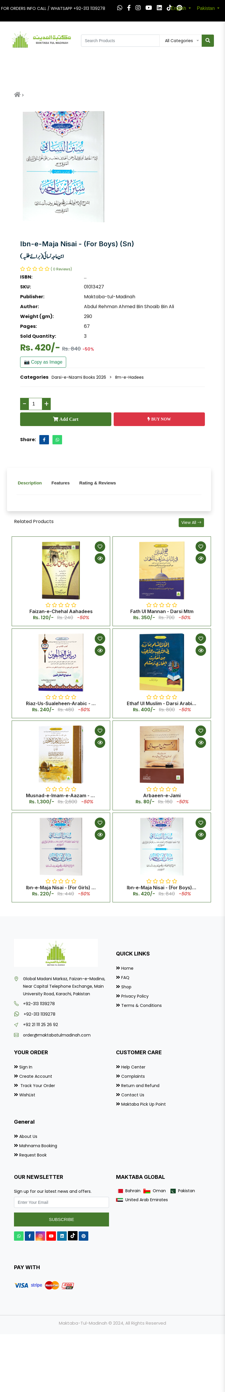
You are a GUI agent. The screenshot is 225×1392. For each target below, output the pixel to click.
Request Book (33, 1155)
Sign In (25, 1067)
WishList (27, 1095)
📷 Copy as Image (43, 362)
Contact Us (132, 1095)
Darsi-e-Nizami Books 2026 (79, 377)
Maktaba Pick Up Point (143, 1104)
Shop (126, 987)
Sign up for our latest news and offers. (53, 1191)
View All (191, 522)
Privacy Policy (135, 996)
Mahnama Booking (38, 1146)
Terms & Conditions (141, 1005)
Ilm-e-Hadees (129, 377)
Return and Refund (140, 1086)
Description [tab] (30, 482)
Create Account (35, 1076)
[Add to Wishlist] (100, 546)
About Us (28, 1136)
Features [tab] (61, 482)
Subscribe (61, 1219)
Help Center (133, 1067)
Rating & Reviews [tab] (97, 482)
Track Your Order (37, 1086)
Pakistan (206, 8)
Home (127, 968)
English (179, 8)
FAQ (125, 977)
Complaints (133, 1076)
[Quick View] (100, 558)
